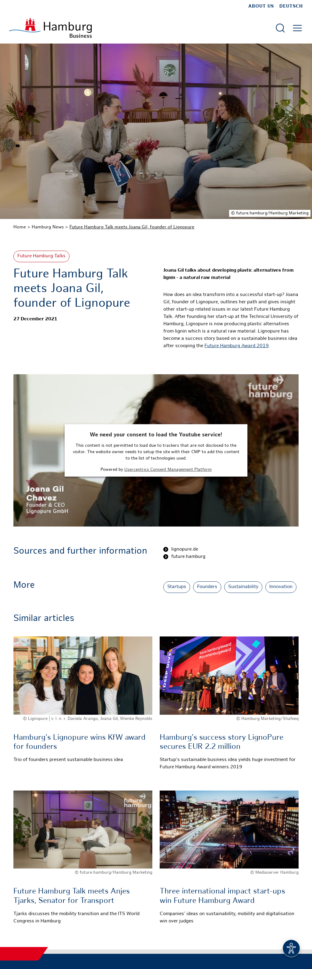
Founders (207, 587)
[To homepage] (50, 28)
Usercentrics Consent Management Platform (168, 470)
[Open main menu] (297, 28)
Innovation (280, 587)
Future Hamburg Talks (41, 256)
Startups (176, 587)
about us (261, 6)
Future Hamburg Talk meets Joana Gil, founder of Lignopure (131, 227)
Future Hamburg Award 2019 (236, 346)
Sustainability (243, 587)
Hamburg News (48, 227)
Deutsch (291, 6)
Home (19, 227)
